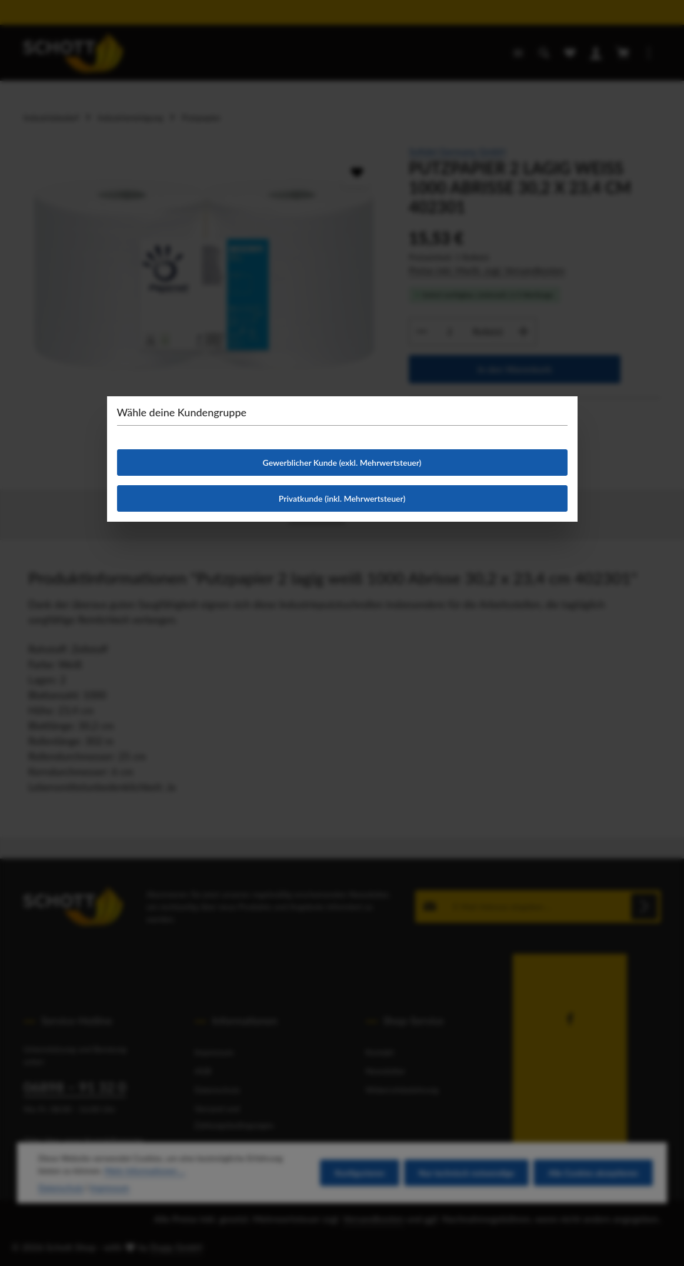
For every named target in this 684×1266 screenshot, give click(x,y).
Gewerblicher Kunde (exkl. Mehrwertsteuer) (342, 463)
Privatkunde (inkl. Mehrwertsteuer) (342, 498)
